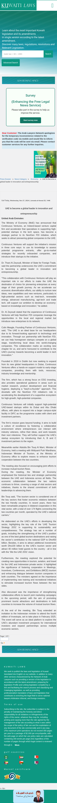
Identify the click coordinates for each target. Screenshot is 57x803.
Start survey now (30, 120)
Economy (35, 179)
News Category (21, 179)
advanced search (10, 63)
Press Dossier (5, 179)
